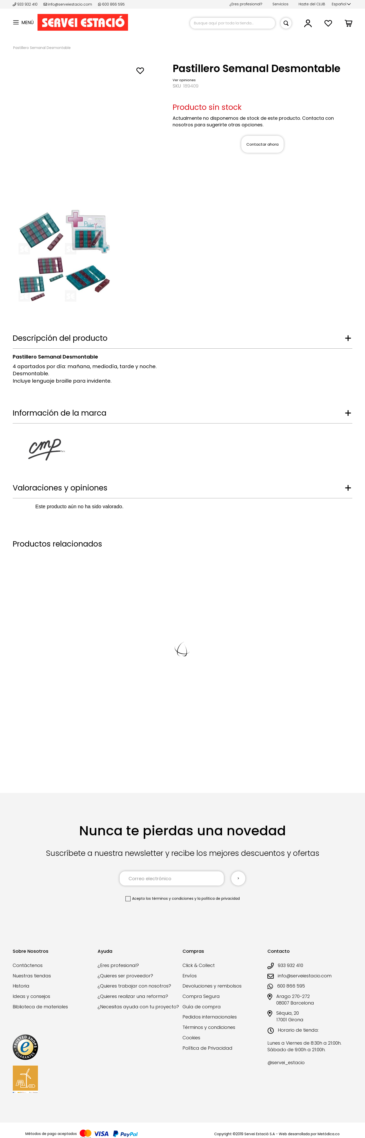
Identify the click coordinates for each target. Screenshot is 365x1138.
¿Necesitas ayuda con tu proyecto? (138, 1007)
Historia (21, 986)
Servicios (280, 4)
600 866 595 (111, 4)
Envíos (189, 976)
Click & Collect (198, 965)
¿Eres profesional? (245, 4)
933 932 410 (26, 4)
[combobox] (232, 23)
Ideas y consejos (31, 996)
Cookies (191, 1037)
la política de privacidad (218, 898)
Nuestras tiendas (32, 976)
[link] (308, 25)
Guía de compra (201, 1007)
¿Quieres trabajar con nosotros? (134, 986)
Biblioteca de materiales (40, 1007)
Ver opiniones (184, 80)
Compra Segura (201, 996)
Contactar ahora (262, 144)
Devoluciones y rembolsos (212, 986)
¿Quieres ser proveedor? (125, 976)
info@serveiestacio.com (68, 4)
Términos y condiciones (208, 1027)
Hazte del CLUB (312, 4)
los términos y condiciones (169, 898)
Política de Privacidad (207, 1048)
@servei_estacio (286, 1062)
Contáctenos (28, 965)
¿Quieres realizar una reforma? (133, 996)
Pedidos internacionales (209, 1017)
